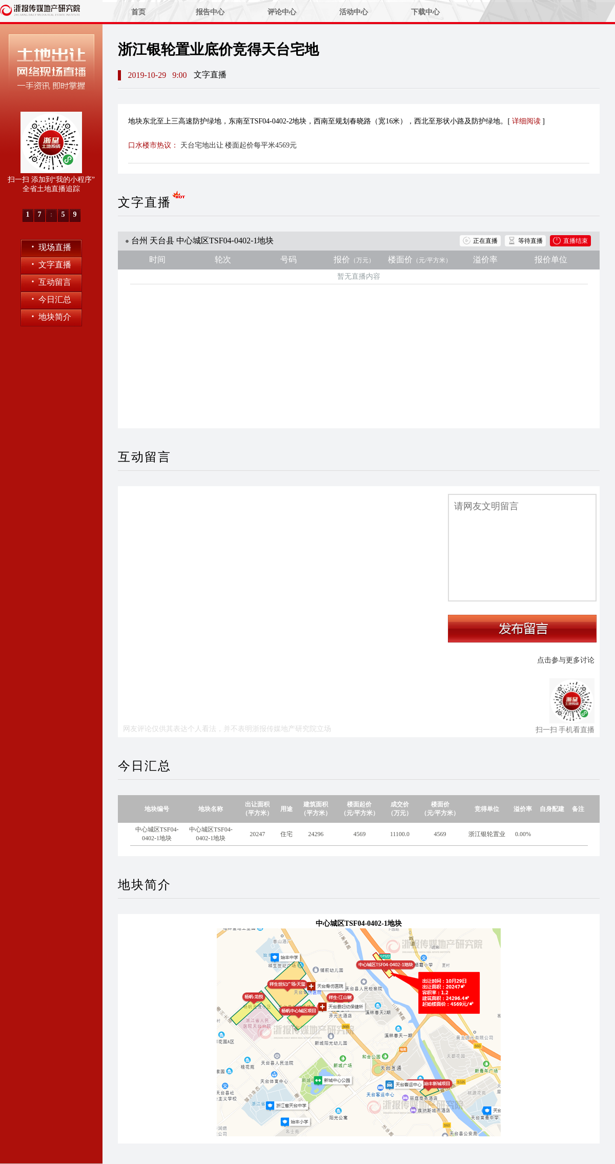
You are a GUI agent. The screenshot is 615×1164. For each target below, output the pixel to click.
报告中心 (210, 12)
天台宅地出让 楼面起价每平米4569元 (238, 145)
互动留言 (51, 281)
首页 (138, 12)
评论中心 (282, 12)
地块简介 (51, 316)
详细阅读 (526, 121)
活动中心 (353, 12)
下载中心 (425, 12)
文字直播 (51, 264)
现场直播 (51, 247)
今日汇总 (51, 299)
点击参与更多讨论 (565, 660)
